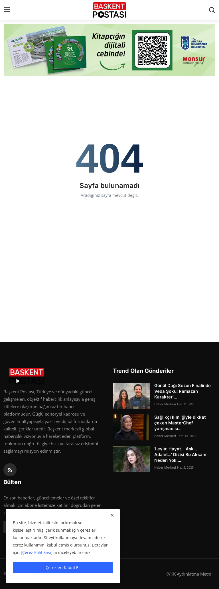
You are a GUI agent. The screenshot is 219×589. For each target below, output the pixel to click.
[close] (112, 515)
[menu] (7, 10)
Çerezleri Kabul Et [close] (63, 567)
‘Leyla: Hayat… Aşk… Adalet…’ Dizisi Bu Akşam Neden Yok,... (180, 454)
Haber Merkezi (165, 404)
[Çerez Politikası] (36, 552)
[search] (212, 10)
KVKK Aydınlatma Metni (188, 574)
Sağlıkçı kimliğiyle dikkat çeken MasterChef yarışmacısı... (180, 422)
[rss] (10, 469)
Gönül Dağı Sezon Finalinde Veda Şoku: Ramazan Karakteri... (182, 391)
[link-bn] (109, 50)
